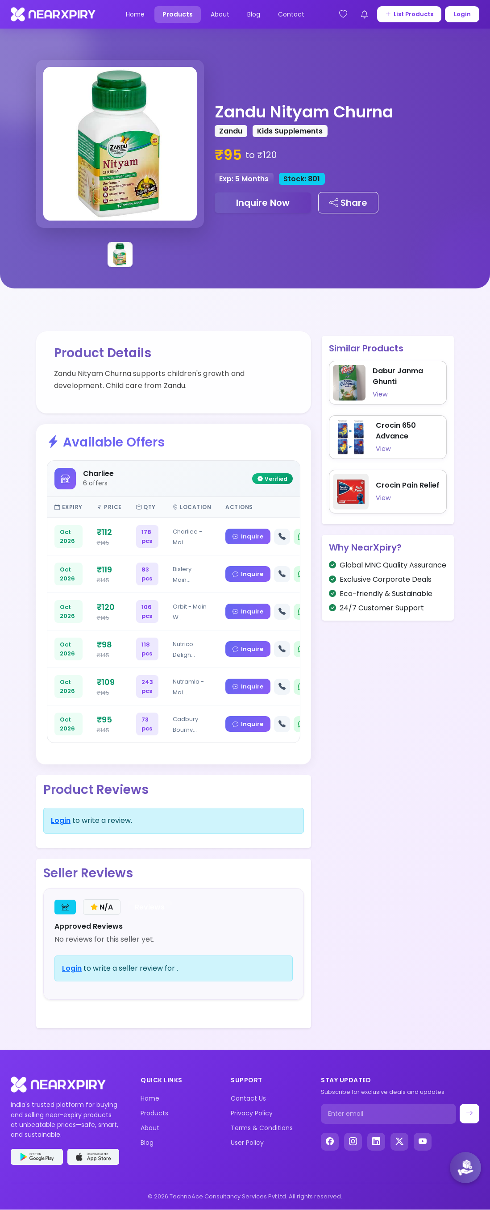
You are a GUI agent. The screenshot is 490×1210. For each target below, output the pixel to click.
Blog (253, 14)
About (219, 14)
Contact (291, 14)
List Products (409, 14)
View (380, 394)
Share (348, 202)
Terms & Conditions (262, 1127)
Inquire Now (263, 202)
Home (134, 14)
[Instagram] (353, 1142)
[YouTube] (423, 1142)
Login (461, 14)
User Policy (247, 1142)
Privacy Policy (252, 1113)
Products (177, 14)
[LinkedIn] (376, 1142)
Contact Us (248, 1098)
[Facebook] (330, 1142)
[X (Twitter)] (399, 1142)
